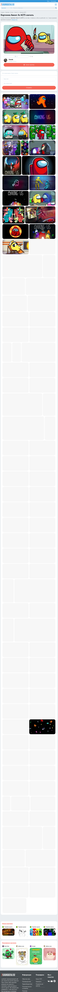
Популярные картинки (9, 943)
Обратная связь (26, 979)
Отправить (29, 87)
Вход (48, 1)
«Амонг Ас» (14, 19)
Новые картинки (7, 923)
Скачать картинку (29, 64)
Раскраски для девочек (39, 985)
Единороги (38, 981)
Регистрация (53, 1)
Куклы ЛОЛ (39, 979)
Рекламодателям (26, 981)
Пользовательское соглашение (27, 987)
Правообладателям (27, 984)
